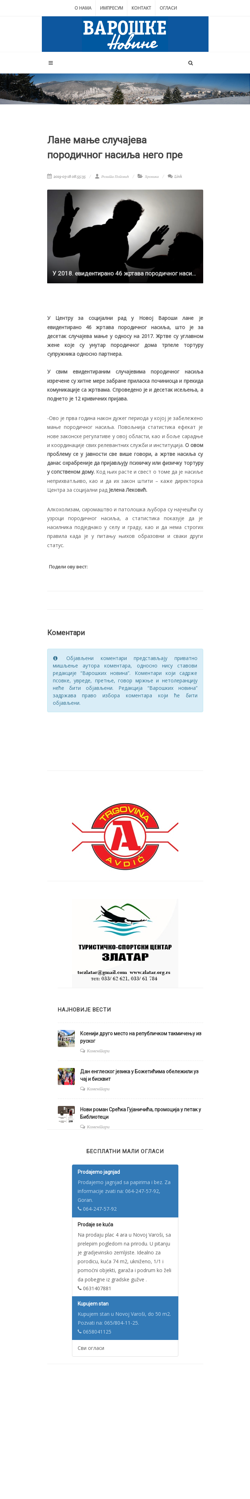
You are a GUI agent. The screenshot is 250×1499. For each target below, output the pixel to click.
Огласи (168, 8)
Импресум (111, 8)
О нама (82, 8)
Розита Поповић (112, 176)
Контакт (141, 8)
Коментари (98, 1051)
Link (175, 176)
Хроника (152, 176)
